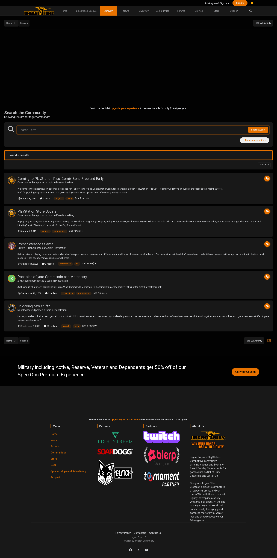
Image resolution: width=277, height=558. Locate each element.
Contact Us (140, 532)
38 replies (50, 326)
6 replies (51, 293)
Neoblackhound (26, 310)
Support (234, 11)
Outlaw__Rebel (26, 248)
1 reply (45, 198)
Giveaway (144, 11)
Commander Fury (27, 182)
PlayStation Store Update (37, 211)
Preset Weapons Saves (35, 244)
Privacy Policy (123, 532)
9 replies (48, 263)
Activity (108, 11)
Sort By (264, 165)
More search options (254, 140)
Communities (162, 11)
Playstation (60, 248)
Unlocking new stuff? (33, 306)
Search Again (258, 129)
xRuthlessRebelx (26, 280)
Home (64, 11)
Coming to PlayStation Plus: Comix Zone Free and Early (60, 179)
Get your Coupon (245, 372)
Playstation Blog (65, 182)
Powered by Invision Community (138, 541)
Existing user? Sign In (217, 3)
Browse (199, 11)
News (126, 11)
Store (216, 11)
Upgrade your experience (125, 108)
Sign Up (240, 3)
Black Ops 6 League (86, 11)
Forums (181, 11)
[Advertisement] (138, 57)
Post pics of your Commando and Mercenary (52, 277)
